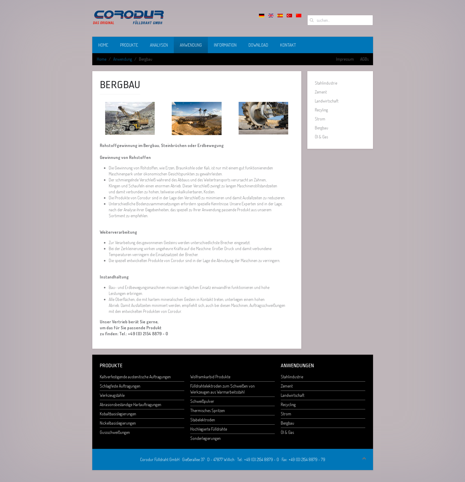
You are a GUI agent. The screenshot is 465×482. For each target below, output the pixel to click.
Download (258, 45)
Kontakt (288, 45)
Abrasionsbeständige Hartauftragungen (130, 404)
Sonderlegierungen (205, 438)
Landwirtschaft (326, 100)
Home (103, 45)
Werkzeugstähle (112, 395)
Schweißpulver (202, 401)
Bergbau (321, 127)
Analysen (159, 45)
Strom (320, 118)
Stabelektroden (202, 419)
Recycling (288, 404)
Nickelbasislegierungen (118, 423)
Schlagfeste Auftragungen (120, 385)
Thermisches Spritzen (207, 410)
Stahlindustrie (326, 82)
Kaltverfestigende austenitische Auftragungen (135, 376)
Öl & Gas (321, 136)
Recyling (321, 109)
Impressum (345, 59)
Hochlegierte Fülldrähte (208, 428)
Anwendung (191, 45)
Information (225, 45)
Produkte (129, 45)
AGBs (364, 59)
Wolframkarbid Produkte (210, 376)
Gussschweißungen (115, 432)
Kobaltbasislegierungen (118, 413)
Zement (321, 91)
